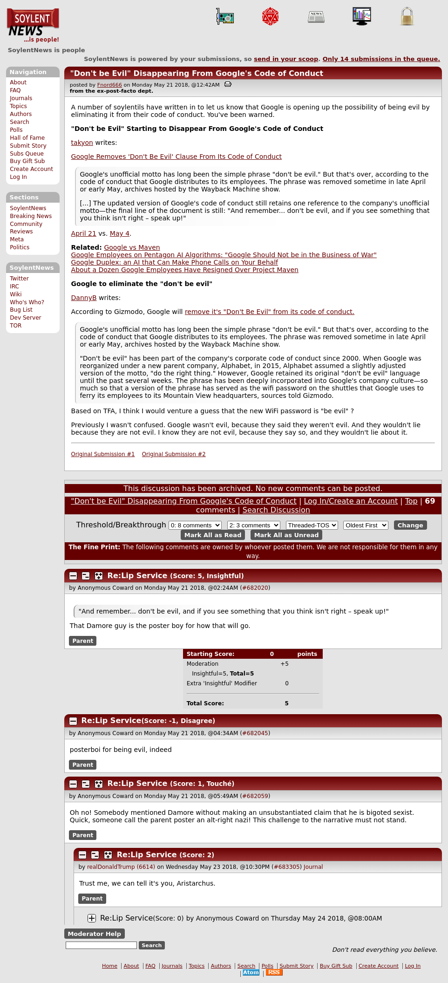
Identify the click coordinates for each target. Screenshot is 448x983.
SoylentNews (33, 25)
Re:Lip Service (138, 575)
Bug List (21, 310)
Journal (313, 867)
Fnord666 (109, 85)
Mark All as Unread (286, 534)
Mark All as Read (213, 534)
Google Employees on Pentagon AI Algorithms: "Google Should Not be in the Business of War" (224, 255)
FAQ (15, 90)
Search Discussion (276, 509)
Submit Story (28, 146)
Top (411, 501)
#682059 (255, 796)
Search (19, 122)
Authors (21, 114)
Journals (21, 98)
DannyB (84, 297)
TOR (15, 325)
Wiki (15, 294)
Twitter (19, 278)
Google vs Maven (132, 247)
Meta (17, 239)
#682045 (255, 733)
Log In (18, 177)
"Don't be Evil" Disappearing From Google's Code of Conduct (196, 73)
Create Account (31, 169)
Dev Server (25, 317)
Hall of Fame (27, 138)
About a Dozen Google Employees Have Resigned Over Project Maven (185, 269)
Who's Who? (27, 302)
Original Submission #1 (103, 454)
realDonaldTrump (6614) (121, 867)
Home (109, 966)
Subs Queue (27, 153)
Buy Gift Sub (27, 161)
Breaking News (31, 216)
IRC (14, 286)
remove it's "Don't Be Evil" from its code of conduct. (269, 311)
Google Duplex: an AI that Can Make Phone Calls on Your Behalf (174, 262)
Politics (19, 247)
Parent (82, 641)
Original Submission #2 (174, 454)
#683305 (287, 867)
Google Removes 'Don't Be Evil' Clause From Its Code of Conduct (176, 156)
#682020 (255, 588)
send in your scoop (286, 58)
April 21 (83, 233)
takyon (82, 142)
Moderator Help (94, 933)
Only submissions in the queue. (382, 58)
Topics (18, 106)
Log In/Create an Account (351, 501)
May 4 (119, 233)
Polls (16, 130)
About (18, 82)
